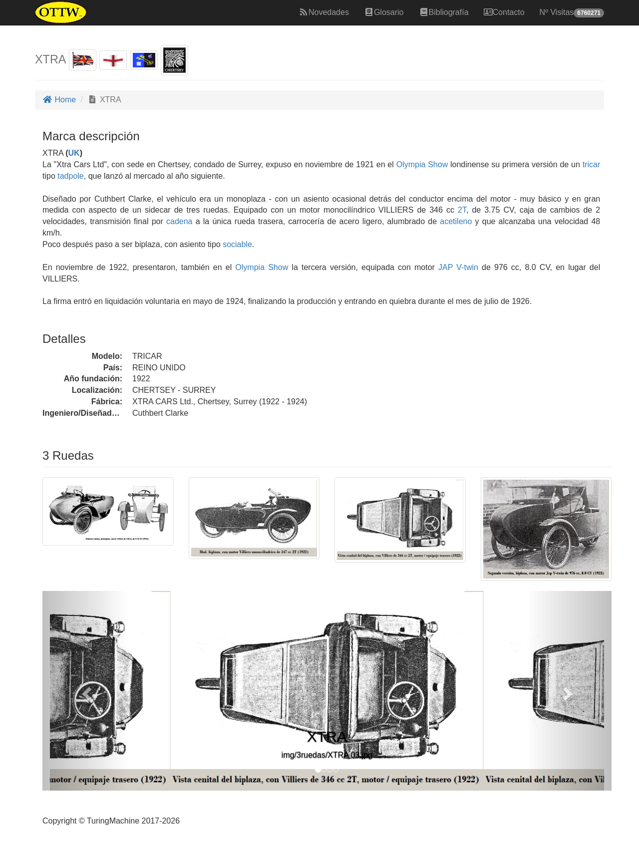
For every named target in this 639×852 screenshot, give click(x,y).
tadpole (70, 176)
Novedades (324, 12)
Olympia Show (422, 164)
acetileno (456, 221)
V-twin (467, 267)
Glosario (384, 12)
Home (59, 99)
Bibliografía (444, 12)
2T (462, 210)
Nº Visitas (572, 12)
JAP (444, 267)
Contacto (504, 12)
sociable (237, 244)
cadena (179, 221)
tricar (592, 164)
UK (74, 153)
